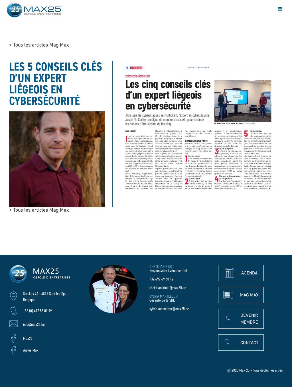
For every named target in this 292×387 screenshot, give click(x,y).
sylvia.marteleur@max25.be (169, 309)
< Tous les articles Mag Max (39, 44)
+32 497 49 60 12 (161, 279)
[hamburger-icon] (279, 9)
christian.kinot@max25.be (167, 287)
